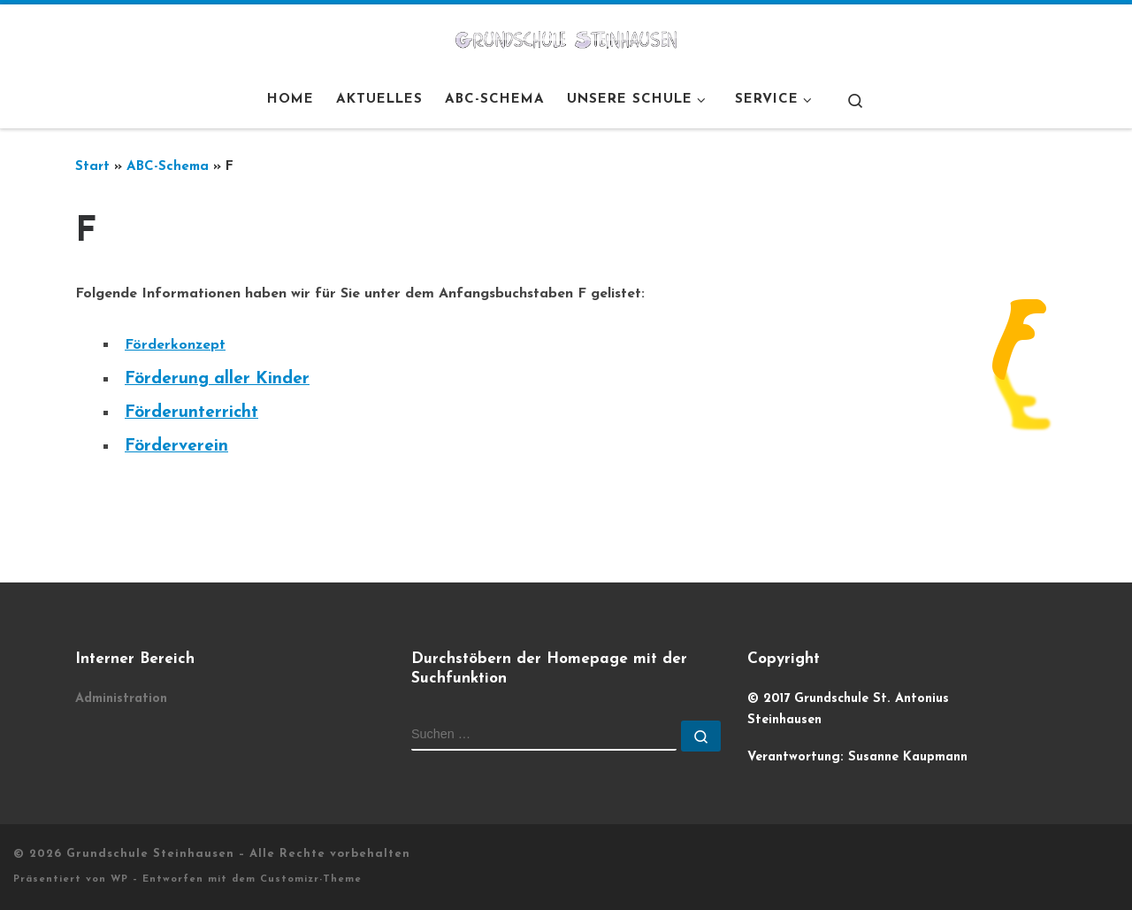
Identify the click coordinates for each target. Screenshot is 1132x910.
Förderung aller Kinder (217, 379)
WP (119, 879)
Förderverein (176, 446)
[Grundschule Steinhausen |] (566, 38)
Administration (121, 699)
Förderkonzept (175, 345)
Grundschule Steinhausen (150, 854)
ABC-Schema (167, 167)
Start (92, 167)
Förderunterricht (191, 413)
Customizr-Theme (311, 879)
